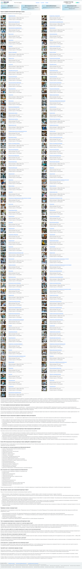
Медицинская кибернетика (14, 155)
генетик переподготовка (65, 565)
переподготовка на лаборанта (75, 565)
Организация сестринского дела (56, 198)
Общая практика (53, 185)
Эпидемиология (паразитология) (15, 392)
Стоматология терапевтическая (56, 307)
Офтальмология (52, 210)
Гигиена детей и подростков (55, 46)
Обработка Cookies (11, 563)
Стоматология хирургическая (14, 313)
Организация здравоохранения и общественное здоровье (20, 198)
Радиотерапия (52, 246)
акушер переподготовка (45, 565)
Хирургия (10, 374)
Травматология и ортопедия (55, 331)
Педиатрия (11, 222)
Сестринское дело (12, 277)
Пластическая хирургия (54, 222)
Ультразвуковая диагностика (55, 337)
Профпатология (11, 228)
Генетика (51, 40)
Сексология (11, 271)
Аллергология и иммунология (14, 21)
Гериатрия (10, 46)
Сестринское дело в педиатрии (15, 283)
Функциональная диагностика (55, 368)
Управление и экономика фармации (15, 343)
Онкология (11, 192)
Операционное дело (53, 192)
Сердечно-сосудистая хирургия (56, 271)
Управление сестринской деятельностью (57, 343)
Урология (10, 350)
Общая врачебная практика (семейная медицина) (59, 179)
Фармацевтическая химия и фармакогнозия (17, 356)
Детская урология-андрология (55, 82)
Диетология (11, 94)
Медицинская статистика (54, 161)
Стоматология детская (54, 295)
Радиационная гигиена (54, 240)
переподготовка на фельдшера (34, 565)
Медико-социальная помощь (14, 143)
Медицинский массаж (13, 167)
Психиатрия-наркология (13, 234)
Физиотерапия (11, 362)
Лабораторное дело (12, 125)
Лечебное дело (52, 131)
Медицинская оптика (13, 161)
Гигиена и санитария (13, 52)
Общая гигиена (11, 185)
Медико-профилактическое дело (56, 137)
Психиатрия (52, 228)
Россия (20, 2)
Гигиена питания (53, 52)
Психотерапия (52, 234)
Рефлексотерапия (12, 264)
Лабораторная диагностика (55, 119)
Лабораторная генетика (13, 119)
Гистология (11, 64)
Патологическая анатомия (55, 216)
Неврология (52, 167)
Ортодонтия (11, 204)
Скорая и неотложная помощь (55, 283)
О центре (42, 2)
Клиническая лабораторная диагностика (57, 100)
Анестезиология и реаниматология (56, 21)
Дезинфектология (53, 64)
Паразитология (11, 216)
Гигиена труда (11, 58)
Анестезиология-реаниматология (15, 27)
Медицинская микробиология (55, 155)
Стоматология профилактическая (15, 307)
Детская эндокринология (54, 88)
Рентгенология (11, 258)
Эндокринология (12, 380)
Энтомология (11, 386)
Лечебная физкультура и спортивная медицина (18, 131)
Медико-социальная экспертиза (56, 143)
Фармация (52, 356)
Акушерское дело (12, 15)
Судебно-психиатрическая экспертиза (16, 319)
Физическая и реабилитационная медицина (58, 362)
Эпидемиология (53, 386)
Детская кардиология (13, 76)
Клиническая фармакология (14, 106)
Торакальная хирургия (13, 331)
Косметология (52, 113)
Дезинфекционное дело (13, 70)
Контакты (37, 2)
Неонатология (52, 173)
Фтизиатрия (11, 368)
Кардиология (11, 100)
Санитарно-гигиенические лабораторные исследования (60, 264)
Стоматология (11, 295)
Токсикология (52, 325)
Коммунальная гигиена (13, 113)
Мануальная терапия (13, 137)
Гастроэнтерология (53, 34)
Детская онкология (53, 76)
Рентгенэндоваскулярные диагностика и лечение (59, 258)
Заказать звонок (68, 3)
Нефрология (11, 179)
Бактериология (52, 27)
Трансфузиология (12, 337)
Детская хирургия (12, 88)
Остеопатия (52, 204)
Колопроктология (53, 106)
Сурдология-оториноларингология (56, 319)
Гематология (11, 40)
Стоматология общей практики (14, 301)
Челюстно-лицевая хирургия (55, 374)
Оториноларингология (13, 210)
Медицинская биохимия (54, 149)
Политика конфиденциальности (21, 563)
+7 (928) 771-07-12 (68, 2)
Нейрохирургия (11, 173)
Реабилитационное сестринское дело (16, 252)
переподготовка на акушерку (55, 565)
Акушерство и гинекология (55, 15)
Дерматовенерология (54, 70)
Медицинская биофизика (13, 149)
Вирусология (11, 34)
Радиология (11, 246)
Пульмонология (11, 240)
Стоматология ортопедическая (55, 301)
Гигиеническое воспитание (55, 58)
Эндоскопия (52, 380)
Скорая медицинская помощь (14, 289)
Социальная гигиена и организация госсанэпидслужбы (60, 289)
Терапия (10, 325)
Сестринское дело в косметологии (56, 277)
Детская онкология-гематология (15, 82)
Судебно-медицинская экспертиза (56, 313)
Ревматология (52, 252)
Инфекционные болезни (54, 94)
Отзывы (46, 2)
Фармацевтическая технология (56, 350)
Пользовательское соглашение (33, 563)
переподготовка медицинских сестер (21, 565)
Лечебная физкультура (54, 125)
